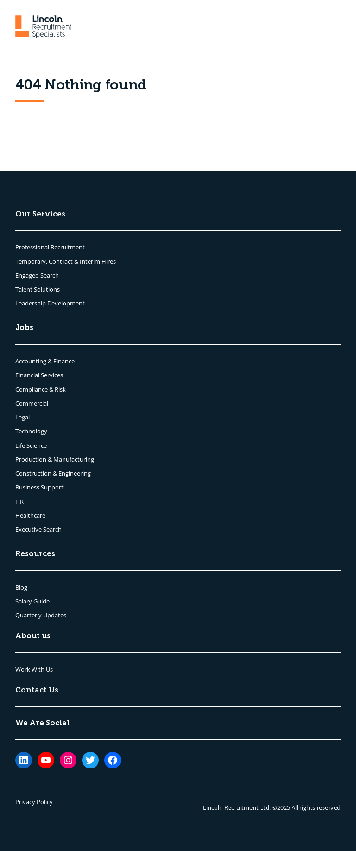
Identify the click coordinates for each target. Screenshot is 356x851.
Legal (22, 417)
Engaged (27, 275)
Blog (21, 587)
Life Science (31, 445)
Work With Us (34, 669)
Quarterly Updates (40, 615)
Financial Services (39, 375)
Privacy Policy (34, 802)
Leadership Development (50, 303)
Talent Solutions (37, 289)
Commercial (31, 403)
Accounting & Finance (45, 361)
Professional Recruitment (50, 247)
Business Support (39, 487)
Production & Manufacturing (54, 459)
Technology (31, 431)
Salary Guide (32, 601)
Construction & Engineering (53, 473)
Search (49, 275)
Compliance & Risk (40, 389)
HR (19, 501)
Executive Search (38, 529)
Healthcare (30, 515)
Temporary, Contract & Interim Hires (65, 261)
